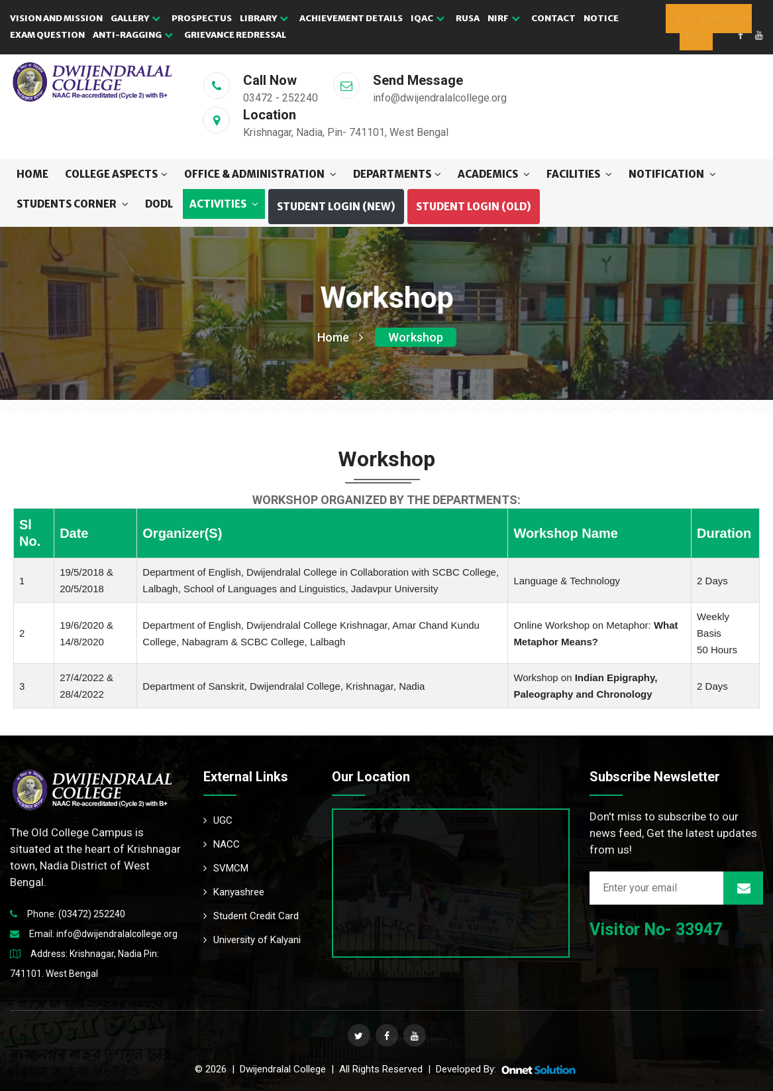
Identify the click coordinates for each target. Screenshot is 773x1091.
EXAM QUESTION (47, 34)
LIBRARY (264, 18)
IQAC (427, 18)
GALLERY (135, 18)
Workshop (415, 337)
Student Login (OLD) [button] (473, 206)
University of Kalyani (252, 940)
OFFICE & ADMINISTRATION (260, 174)
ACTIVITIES (223, 204)
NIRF (504, 18)
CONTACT (553, 18)
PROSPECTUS (202, 18)
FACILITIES (579, 174)
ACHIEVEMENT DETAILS (351, 18)
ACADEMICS (494, 174)
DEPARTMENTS (397, 174)
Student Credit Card (251, 916)
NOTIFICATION (672, 174)
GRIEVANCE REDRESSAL (235, 34)
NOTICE (601, 18)
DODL (159, 204)
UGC (217, 820)
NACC (221, 844)
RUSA (468, 18)
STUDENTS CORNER (73, 204)
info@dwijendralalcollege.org (117, 934)
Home (32, 174)
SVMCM (225, 868)
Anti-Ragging (133, 35)
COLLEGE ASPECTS (116, 174)
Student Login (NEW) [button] (336, 206)
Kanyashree (233, 892)
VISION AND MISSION (56, 18)
